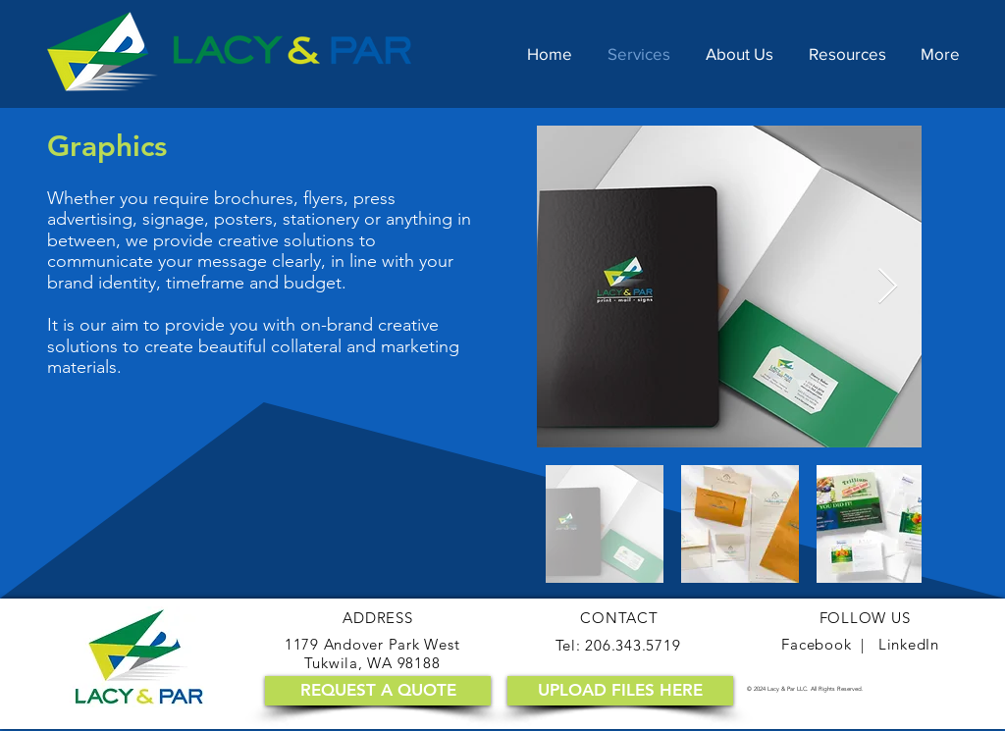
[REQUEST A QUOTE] (378, 690)
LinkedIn (908, 644)
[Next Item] (887, 287)
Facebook (816, 644)
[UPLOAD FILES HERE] (620, 690)
